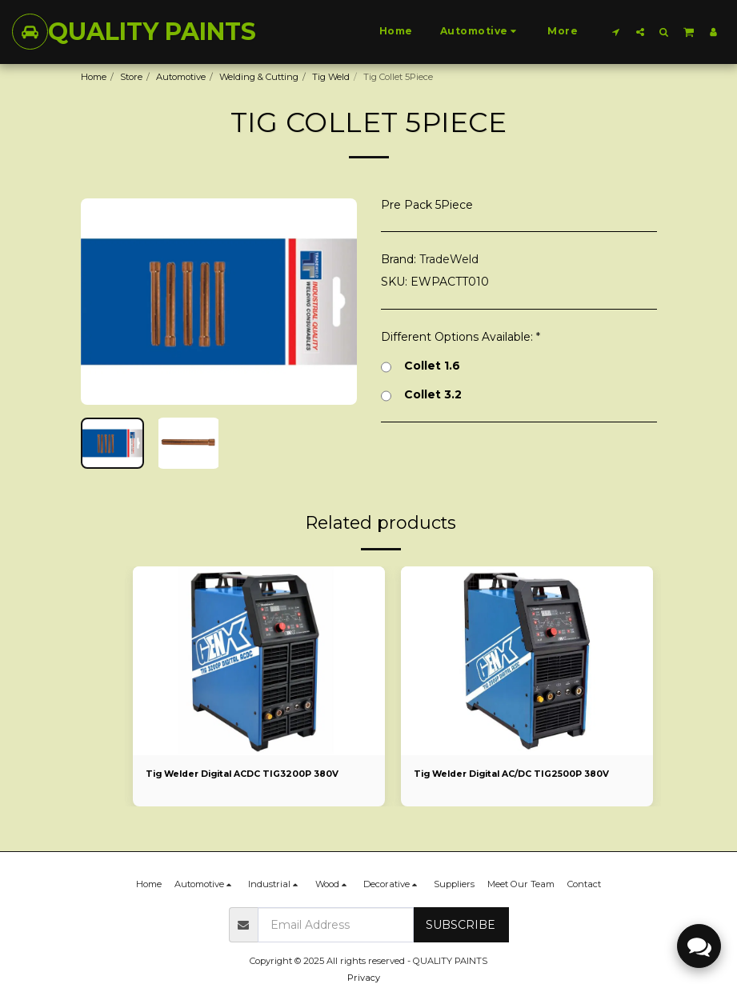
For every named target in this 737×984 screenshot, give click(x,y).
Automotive (181, 76)
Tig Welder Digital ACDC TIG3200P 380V (248, 774)
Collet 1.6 (420, 366)
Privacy (363, 977)
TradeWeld (449, 259)
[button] (616, 31)
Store (131, 76)
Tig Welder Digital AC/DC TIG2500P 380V (517, 774)
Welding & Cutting (258, 76)
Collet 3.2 (421, 394)
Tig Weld (331, 76)
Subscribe (460, 925)
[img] (259, 660)
